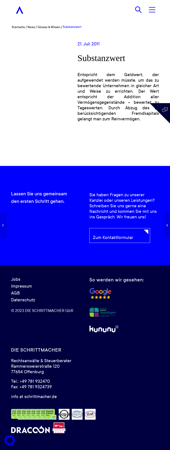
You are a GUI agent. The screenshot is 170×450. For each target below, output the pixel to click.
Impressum (21, 286)
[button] (9, 440)
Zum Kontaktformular (113, 237)
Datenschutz (23, 300)
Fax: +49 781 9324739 (31, 387)
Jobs (15, 279)
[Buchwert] (3, 225)
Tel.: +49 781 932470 (30, 381)
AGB (15, 293)
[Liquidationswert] (166, 225)
